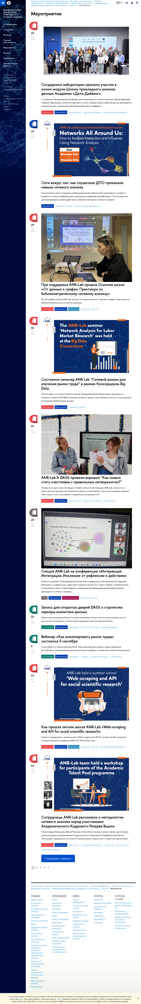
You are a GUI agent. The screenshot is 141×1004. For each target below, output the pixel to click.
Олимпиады (56, 909)
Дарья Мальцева (9, 80)
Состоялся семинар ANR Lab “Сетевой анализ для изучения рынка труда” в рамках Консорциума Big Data (83, 384)
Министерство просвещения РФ (121, 912)
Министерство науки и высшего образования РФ (123, 905)
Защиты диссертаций (80, 921)
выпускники (74, 627)
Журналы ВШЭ (99, 919)
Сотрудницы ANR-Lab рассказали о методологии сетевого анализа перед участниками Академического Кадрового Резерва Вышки (82, 822)
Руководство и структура (36, 904)
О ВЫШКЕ (35, 896)
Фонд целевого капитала (37, 934)
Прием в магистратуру (60, 919)
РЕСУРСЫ (98, 896)
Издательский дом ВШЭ (102, 903)
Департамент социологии (40, 888)
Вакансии (7, 35)
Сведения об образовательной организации (37, 964)
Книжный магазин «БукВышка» (100, 907)
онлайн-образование (108, 627)
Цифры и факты (36, 900)
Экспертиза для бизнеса (10, 64)
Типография (98, 912)
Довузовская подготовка (57, 904)
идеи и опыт (73, 845)
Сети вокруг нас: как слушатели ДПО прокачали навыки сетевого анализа (82, 185)
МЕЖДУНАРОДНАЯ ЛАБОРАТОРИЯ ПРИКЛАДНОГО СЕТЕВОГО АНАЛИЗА (12, 13)
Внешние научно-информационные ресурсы (79, 936)
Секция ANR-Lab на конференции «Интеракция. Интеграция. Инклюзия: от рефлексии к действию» (84, 573)
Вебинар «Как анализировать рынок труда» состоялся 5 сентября (77, 639)
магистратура (108, 501)
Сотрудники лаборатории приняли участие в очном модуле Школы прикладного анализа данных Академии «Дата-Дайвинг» (78, 89)
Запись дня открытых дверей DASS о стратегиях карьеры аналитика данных (82, 609)
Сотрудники (8, 29)
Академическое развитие (79, 925)
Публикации (98, 922)
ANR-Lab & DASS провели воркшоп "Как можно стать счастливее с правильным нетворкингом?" (81, 480)
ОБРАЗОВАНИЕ (59, 896)
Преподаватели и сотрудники (37, 916)
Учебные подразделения (100, 886)
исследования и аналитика (91, 845)
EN (121, 3)
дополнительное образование (115, 112)
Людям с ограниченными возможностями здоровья (37, 973)
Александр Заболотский (12, 89)
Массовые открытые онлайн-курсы (122, 926)
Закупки (34, 924)
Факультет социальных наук (122, 886)
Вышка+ (55, 916)
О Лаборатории (10, 24)
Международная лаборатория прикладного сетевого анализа (76, 888)
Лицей (54, 900)
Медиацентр (98, 916)
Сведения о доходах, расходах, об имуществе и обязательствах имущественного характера (39, 951)
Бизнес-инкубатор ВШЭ (61, 938)
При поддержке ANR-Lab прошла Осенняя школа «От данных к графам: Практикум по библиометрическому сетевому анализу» (82, 289)
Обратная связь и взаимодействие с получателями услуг (59, 949)
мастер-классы (75, 112)
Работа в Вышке (36, 987)
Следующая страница (58, 858)
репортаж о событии (92, 112)
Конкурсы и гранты (80, 930)
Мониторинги (78, 911)
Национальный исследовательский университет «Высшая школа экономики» (59, 886)
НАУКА (76, 896)
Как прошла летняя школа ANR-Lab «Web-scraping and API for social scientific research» (83, 729)
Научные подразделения (78, 901)
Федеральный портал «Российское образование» (123, 919)
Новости (105, 888)
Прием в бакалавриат (60, 912)
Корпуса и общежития (39, 921)
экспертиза (109, 845)
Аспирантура (57, 922)
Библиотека (98, 900)
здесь (21, 999)
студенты (84, 656)
